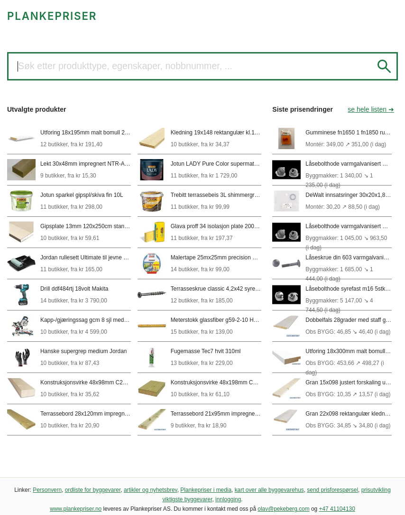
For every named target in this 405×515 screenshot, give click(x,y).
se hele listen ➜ (371, 109)
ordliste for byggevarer (93, 490)
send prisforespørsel (332, 490)
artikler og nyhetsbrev (150, 490)
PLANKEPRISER (52, 15)
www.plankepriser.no (75, 509)
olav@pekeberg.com (283, 509)
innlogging (228, 499)
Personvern (47, 490)
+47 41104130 (337, 509)
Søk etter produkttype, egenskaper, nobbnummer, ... (125, 66)
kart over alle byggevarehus (269, 490)
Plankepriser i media (205, 490)
